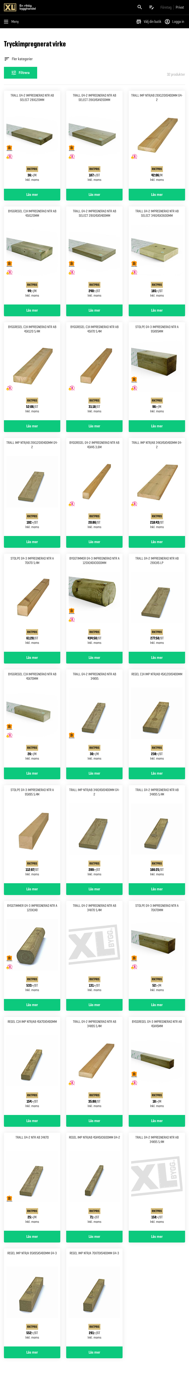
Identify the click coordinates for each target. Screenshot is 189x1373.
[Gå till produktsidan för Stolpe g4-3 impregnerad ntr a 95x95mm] (157, 371)
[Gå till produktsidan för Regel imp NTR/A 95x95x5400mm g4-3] (32, 1297)
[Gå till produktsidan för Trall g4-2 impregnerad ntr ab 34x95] (94, 718)
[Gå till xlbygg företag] (166, 7)
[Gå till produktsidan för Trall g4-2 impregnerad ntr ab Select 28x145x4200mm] (94, 140)
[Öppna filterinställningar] (20, 73)
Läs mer (32, 195)
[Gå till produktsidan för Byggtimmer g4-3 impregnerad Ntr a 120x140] (32, 950)
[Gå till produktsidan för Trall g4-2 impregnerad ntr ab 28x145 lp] (157, 603)
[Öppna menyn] (12, 22)
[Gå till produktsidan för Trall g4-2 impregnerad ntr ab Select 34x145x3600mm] (157, 255)
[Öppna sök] (140, 7)
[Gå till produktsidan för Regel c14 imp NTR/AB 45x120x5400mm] (157, 718)
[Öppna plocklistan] (152, 7)
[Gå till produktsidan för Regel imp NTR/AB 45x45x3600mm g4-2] (94, 1182)
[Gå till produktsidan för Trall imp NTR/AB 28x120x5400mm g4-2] (157, 140)
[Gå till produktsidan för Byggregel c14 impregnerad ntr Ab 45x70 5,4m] (94, 371)
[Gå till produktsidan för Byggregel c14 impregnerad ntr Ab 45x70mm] (32, 718)
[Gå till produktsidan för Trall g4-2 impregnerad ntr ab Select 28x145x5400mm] (94, 255)
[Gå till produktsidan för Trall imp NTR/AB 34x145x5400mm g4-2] (157, 487)
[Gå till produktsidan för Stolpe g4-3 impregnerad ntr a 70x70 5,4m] (32, 603)
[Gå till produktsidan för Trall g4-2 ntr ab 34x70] (32, 1182)
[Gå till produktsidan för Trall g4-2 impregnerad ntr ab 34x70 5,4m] (94, 950)
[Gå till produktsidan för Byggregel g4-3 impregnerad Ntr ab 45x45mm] (157, 1066)
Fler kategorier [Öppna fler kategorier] (18, 59)
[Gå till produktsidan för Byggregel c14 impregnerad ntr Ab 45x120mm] (32, 255)
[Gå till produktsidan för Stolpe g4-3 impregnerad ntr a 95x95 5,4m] (32, 834)
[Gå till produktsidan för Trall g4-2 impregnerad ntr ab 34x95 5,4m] (157, 834)
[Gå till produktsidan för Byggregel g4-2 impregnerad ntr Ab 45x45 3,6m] (94, 487)
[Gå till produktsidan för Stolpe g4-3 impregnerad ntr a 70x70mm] (157, 950)
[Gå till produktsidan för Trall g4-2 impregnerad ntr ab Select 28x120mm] (32, 140)
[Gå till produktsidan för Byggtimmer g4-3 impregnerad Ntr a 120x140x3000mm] (94, 603)
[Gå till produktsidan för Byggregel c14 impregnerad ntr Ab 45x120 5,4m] (32, 371)
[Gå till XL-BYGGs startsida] (48, 7)
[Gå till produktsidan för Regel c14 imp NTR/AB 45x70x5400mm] (32, 1066)
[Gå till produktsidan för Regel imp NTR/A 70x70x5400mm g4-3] (94, 1297)
